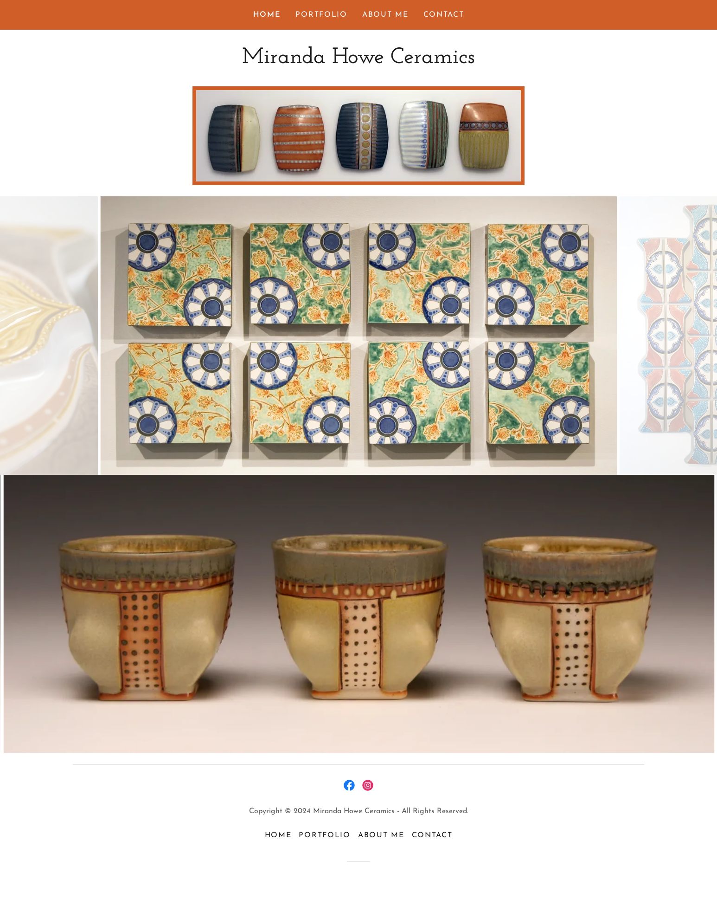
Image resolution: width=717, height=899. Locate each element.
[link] (358, 61)
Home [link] (267, 15)
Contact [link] (443, 15)
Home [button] (278, 835)
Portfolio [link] (321, 15)
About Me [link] (385, 15)
